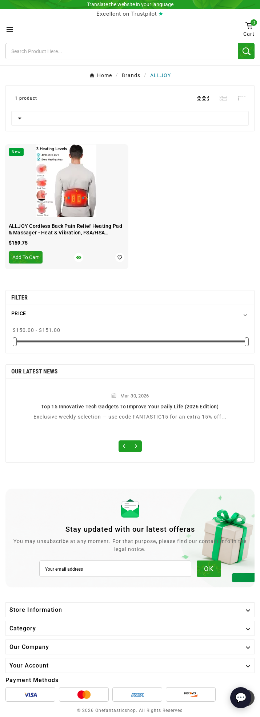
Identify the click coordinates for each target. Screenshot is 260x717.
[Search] (121, 51)
